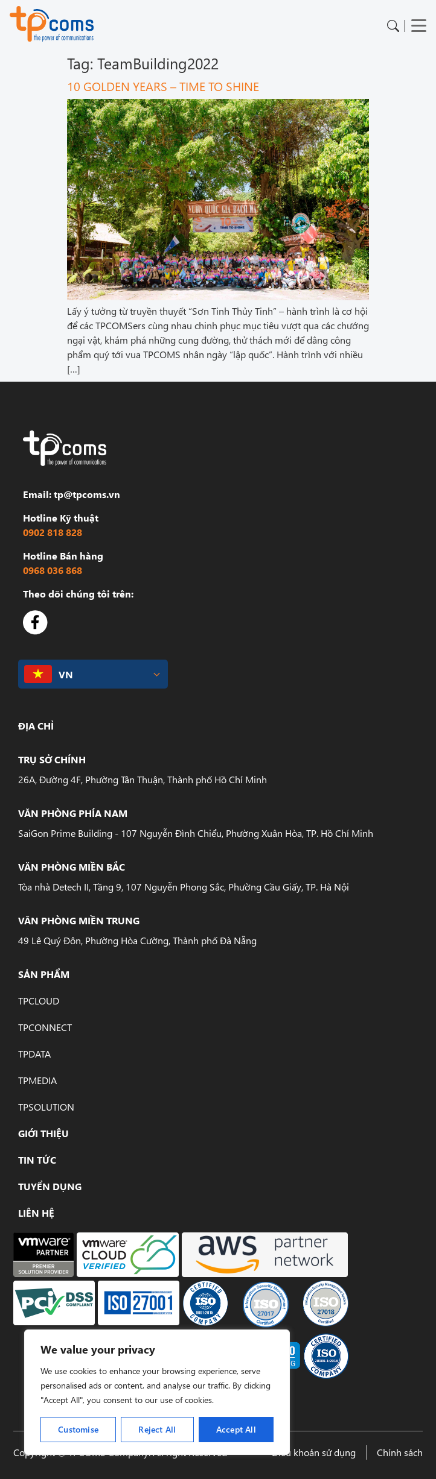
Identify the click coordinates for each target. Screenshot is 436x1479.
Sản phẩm (43, 974)
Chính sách (400, 1452)
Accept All (236, 1429)
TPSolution (46, 1106)
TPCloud (38, 1000)
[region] (157, 1392)
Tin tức (37, 1159)
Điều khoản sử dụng (314, 1452)
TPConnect (45, 1027)
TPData (34, 1053)
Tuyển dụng (50, 1186)
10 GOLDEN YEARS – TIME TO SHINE (163, 85)
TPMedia (37, 1080)
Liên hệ (36, 1212)
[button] (93, 674)
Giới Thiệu (43, 1133)
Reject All (157, 1429)
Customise (78, 1429)
